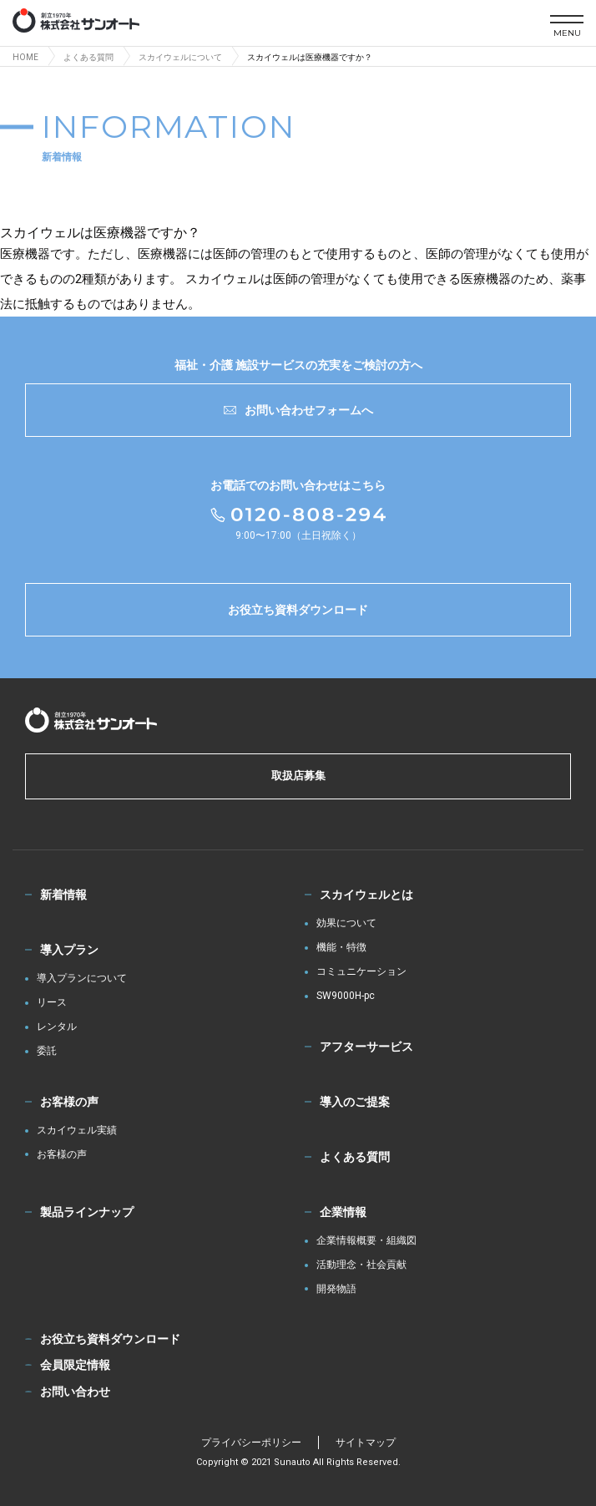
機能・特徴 (341, 947)
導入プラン (69, 949)
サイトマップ (366, 1442)
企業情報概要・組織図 (366, 1240)
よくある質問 (355, 1157)
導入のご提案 (355, 1101)
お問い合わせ (75, 1391)
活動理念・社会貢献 (361, 1265)
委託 (47, 1051)
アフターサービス (366, 1046)
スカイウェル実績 (77, 1130)
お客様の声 (69, 1101)
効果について (346, 923)
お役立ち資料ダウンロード (298, 609)
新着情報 (63, 894)
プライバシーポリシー (251, 1442)
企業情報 (343, 1212)
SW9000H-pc (345, 996)
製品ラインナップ (87, 1212)
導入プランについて (82, 978)
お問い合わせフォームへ (298, 410)
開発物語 (336, 1289)
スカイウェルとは (366, 894)
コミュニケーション (361, 971)
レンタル (57, 1027)
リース (52, 1002)
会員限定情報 (75, 1365)
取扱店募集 (298, 775)
